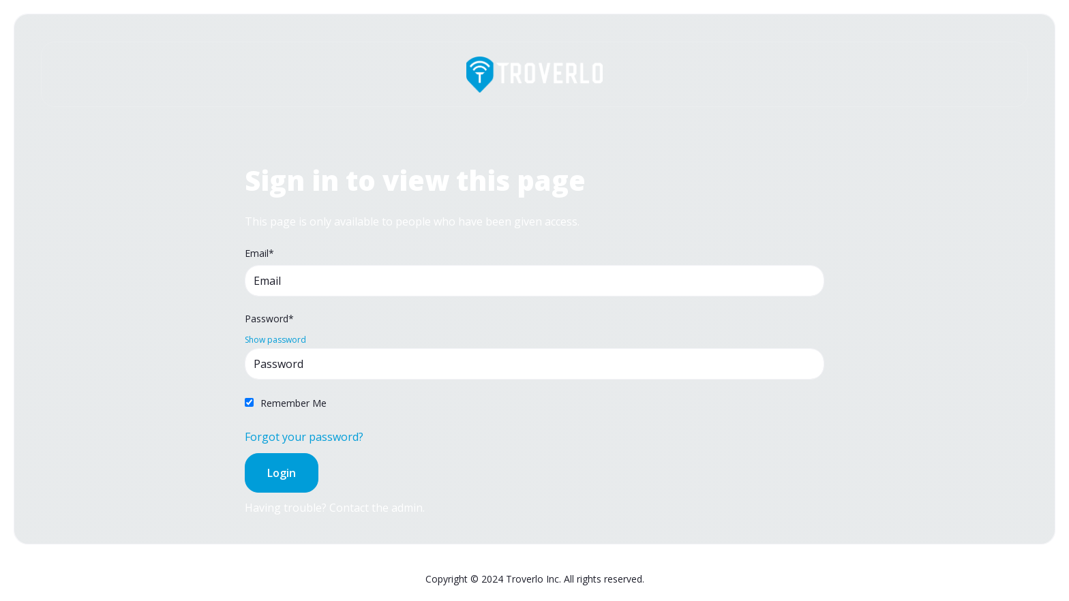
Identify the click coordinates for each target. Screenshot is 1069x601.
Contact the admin (376, 507)
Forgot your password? (304, 436)
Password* (269, 318)
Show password (275, 339)
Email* (259, 253)
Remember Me (293, 403)
